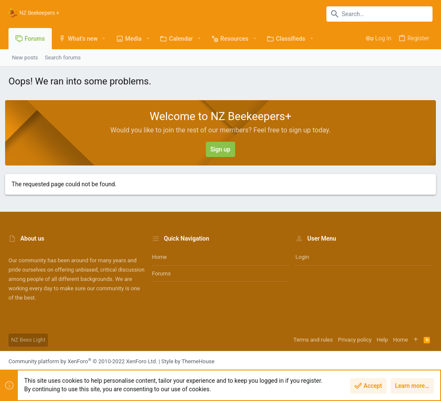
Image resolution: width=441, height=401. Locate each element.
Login (302, 257)
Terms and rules (313, 340)
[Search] (379, 14)
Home (159, 257)
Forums (161, 273)
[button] (103, 38)
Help (382, 340)
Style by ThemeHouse (187, 361)
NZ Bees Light (28, 340)
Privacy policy (354, 340)
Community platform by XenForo (82, 361)
